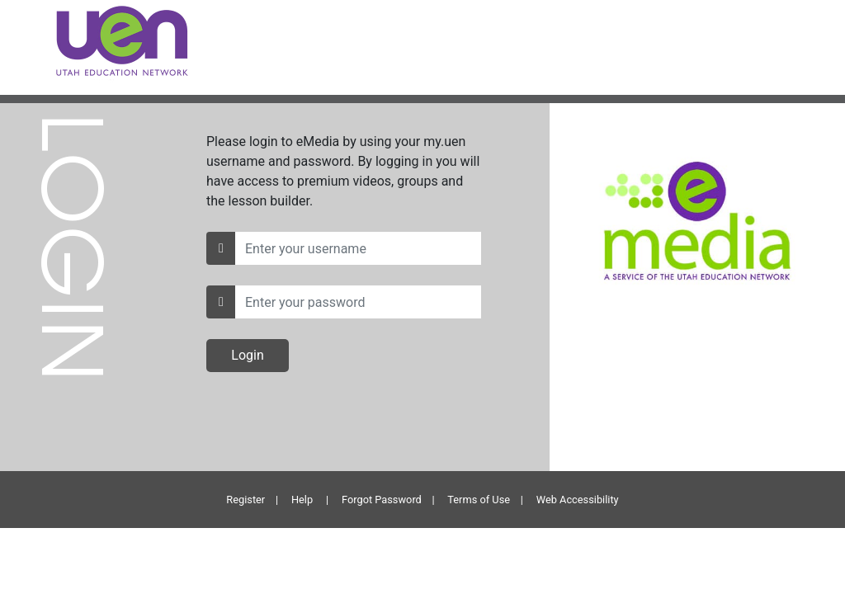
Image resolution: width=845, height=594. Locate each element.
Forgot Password (382, 499)
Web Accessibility (577, 499)
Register (245, 499)
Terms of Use (478, 499)
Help (302, 499)
